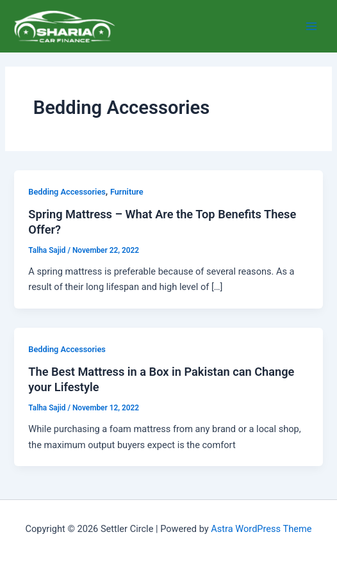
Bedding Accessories (66, 192)
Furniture (127, 192)
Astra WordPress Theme (261, 529)
